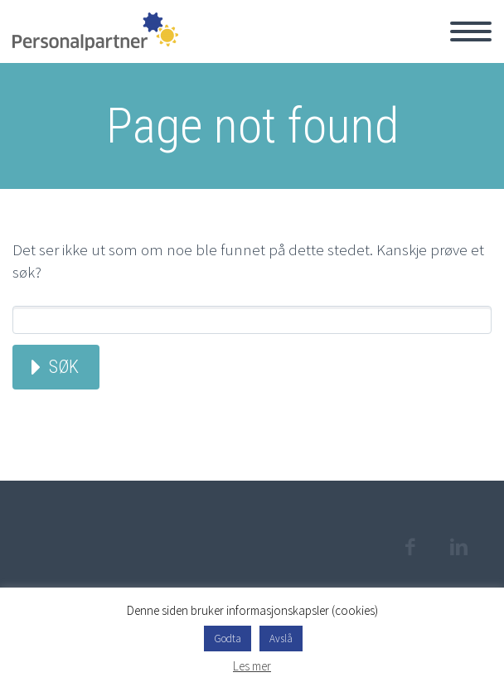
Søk (64, 366)
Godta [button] (227, 638)
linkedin (458, 547)
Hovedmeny (471, 31)
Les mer (252, 666)
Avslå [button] (281, 638)
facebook (409, 547)
